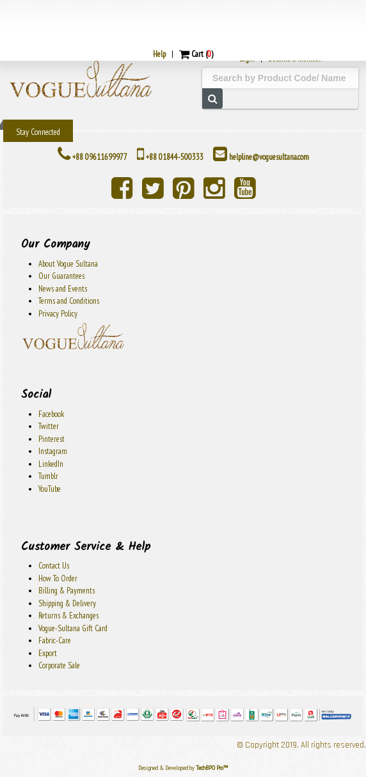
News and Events (62, 288)
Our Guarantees (61, 276)
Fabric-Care (54, 640)
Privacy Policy (57, 313)
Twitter (48, 426)
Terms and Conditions (68, 300)
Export (47, 653)
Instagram (52, 451)
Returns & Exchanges (68, 615)
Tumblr (48, 476)
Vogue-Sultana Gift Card (72, 628)
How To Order (57, 578)
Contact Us (53, 565)
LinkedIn (50, 464)
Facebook (51, 414)
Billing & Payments (66, 590)
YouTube (49, 488)
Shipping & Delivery (67, 603)
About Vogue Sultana (68, 263)
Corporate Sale (59, 665)
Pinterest (51, 439)
